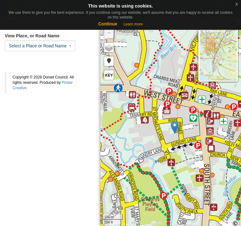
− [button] (109, 33)
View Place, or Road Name (32, 35)
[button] (109, 61)
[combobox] (40, 45)
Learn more (133, 24)
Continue (107, 23)
